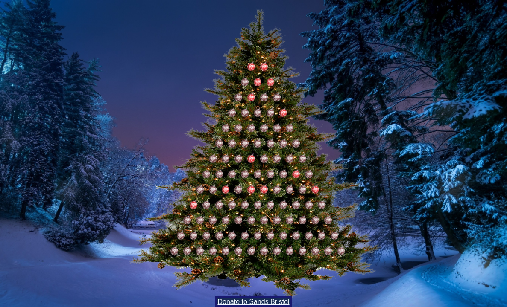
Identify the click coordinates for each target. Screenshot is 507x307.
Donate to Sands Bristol (253, 301)
